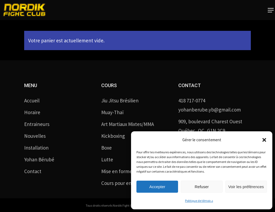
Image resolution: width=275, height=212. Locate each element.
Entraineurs (36, 124)
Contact (32, 171)
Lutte (107, 159)
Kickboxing (113, 136)
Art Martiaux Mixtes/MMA (127, 124)
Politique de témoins (199, 201)
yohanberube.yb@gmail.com (209, 109)
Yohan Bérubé (39, 159)
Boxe (106, 147)
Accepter (157, 186)
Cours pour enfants (122, 183)
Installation (36, 147)
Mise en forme (116, 171)
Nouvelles (35, 136)
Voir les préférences (246, 186)
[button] (264, 140)
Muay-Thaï (112, 112)
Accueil (31, 100)
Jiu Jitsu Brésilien (120, 100)
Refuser (202, 186)
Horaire (32, 112)
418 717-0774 (191, 100)
